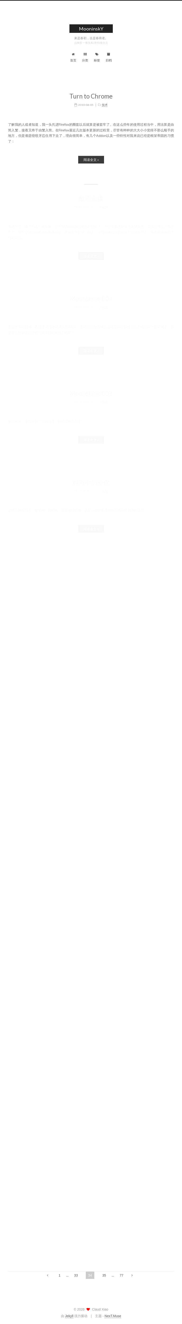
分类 (85, 57)
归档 (109, 57)
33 (76, 1275)
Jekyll (69, 1316)
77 (121, 1275)
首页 (73, 57)
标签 (97, 57)
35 (104, 1275)
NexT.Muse (113, 1316)
